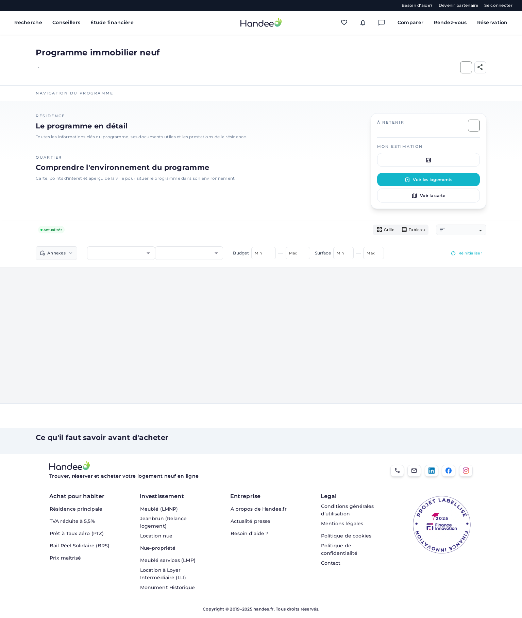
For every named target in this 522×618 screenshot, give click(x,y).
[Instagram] (466, 471)
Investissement (162, 496)
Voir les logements (428, 179)
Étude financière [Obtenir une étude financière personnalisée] (112, 22)
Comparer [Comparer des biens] (410, 22)
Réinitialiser (465, 254)
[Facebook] (448, 471)
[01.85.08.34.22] (397, 471)
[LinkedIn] (431, 471)
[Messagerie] (383, 23)
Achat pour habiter (76, 496)
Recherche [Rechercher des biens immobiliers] (28, 22)
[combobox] (464, 230)
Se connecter (498, 5)
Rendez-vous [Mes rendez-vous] (450, 22)
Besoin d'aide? (417, 5)
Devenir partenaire (458, 5)
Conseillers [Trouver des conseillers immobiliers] (66, 22)
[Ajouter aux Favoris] (466, 67)
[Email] (414, 471)
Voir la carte (428, 196)
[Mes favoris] (346, 23)
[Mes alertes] (364, 23)
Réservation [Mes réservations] (492, 22)
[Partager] (480, 67)
